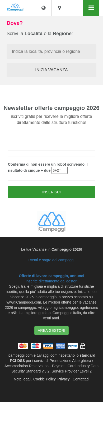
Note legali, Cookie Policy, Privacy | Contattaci (51, 379)
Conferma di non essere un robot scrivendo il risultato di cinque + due (48, 168)
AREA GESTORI (51, 330)
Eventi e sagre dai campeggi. (52, 260)
